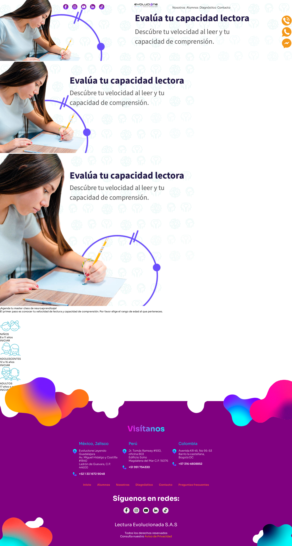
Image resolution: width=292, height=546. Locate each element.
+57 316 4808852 (190, 463)
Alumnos (103, 484)
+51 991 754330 (139, 467)
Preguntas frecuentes (193, 484)
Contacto (165, 484)
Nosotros (122, 484)
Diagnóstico (144, 484)
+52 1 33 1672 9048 (92, 474)
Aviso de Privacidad (158, 536)
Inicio (87, 484)
